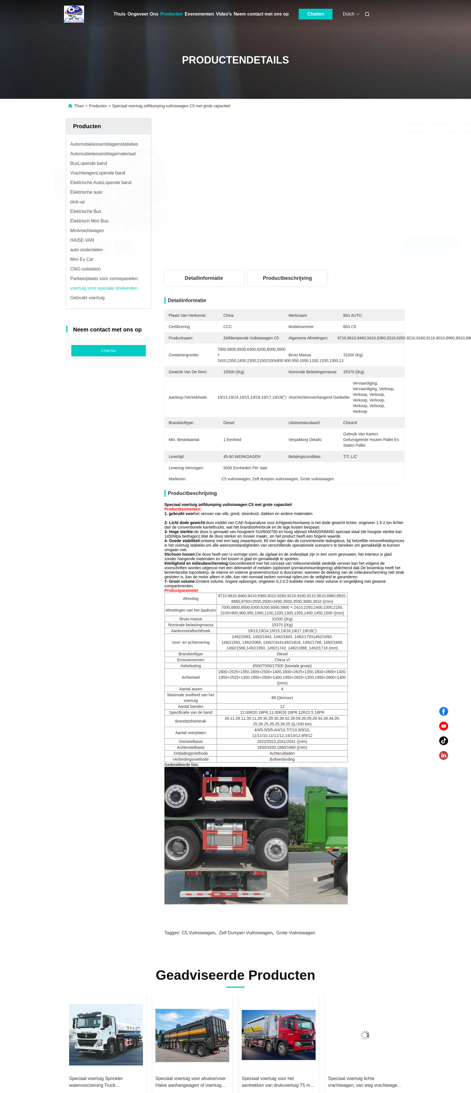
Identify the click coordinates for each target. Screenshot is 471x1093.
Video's (224, 14)
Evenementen (199, 14)
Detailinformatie (204, 278)
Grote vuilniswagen (295, 794)
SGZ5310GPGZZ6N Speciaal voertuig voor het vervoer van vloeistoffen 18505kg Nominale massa (186, 944)
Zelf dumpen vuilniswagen (245, 794)
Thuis (120, 14)
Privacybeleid (119, 1077)
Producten (171, 14)
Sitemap (96, 1077)
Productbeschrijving (287, 278)
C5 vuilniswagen (198, 794)
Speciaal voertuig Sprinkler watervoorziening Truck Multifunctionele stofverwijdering (274, 944)
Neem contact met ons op (261, 14)
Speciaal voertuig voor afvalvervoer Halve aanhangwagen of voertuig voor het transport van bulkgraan (363, 944)
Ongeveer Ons (142, 14)
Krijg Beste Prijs (315, 243)
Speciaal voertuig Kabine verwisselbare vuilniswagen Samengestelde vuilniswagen (98, 944)
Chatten (315, 14)
